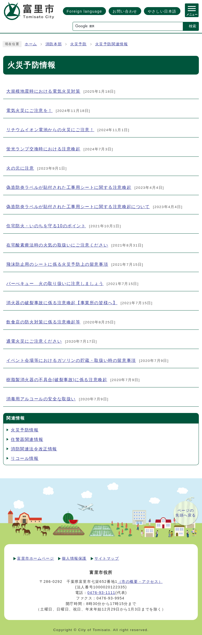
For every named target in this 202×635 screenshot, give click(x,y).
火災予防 (78, 44)
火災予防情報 (25, 430)
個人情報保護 (74, 558)
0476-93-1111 (101, 592)
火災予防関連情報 (111, 44)
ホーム (31, 44)
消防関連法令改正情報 (34, 449)
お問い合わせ (125, 11)
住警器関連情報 (27, 439)
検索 (192, 26)
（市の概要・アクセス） (140, 581)
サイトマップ (106, 558)
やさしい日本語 (162, 11)
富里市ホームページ (35, 558)
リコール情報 (25, 458)
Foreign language (84, 11)
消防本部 (54, 44)
